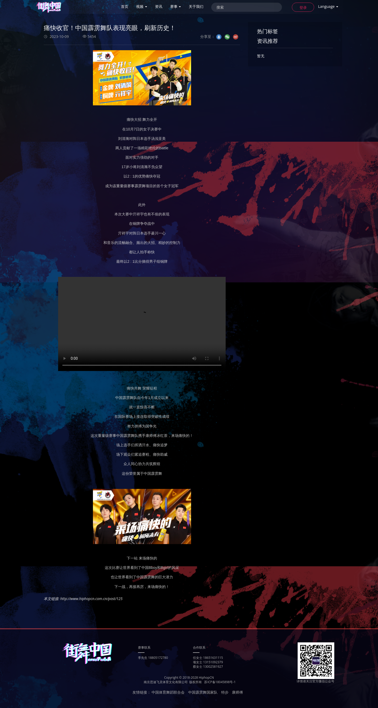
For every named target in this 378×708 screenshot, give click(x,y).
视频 (141, 6)
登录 (303, 7)
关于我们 (196, 6)
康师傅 (237, 692)
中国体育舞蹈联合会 (168, 692)
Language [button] (328, 6)
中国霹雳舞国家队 (203, 692)
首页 (124, 6)
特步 (225, 692)
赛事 (175, 6)
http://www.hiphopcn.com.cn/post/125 (91, 598)
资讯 (158, 6)
